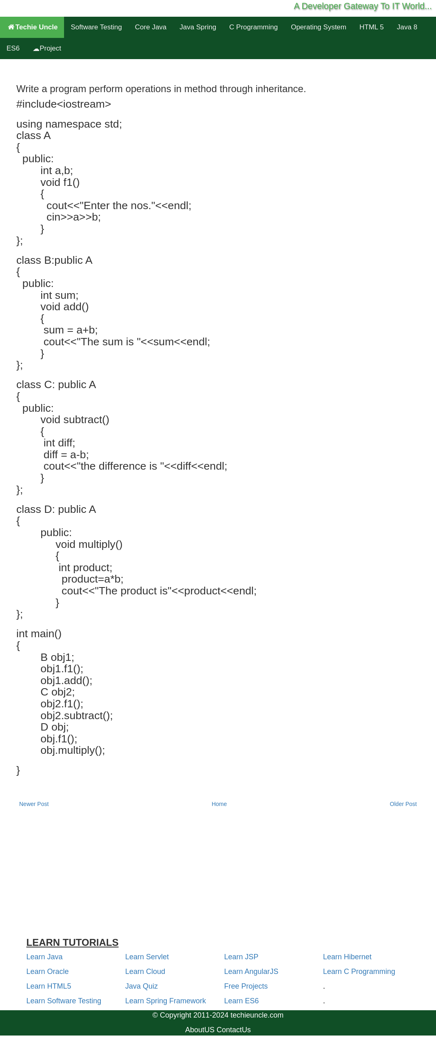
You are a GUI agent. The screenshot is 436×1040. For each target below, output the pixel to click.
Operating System (318, 27)
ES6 (13, 48)
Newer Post (34, 804)
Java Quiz (141, 986)
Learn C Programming (359, 971)
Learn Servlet (147, 957)
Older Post (403, 804)
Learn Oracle (48, 971)
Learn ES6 (241, 1001)
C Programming (253, 27)
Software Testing (96, 27)
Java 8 (407, 27)
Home (219, 804)
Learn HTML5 (49, 986)
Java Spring (197, 27)
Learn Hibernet (347, 957)
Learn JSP (241, 957)
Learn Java (45, 957)
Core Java (150, 27)
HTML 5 (371, 27)
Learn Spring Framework (165, 1001)
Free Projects (246, 986)
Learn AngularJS (251, 971)
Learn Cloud (145, 971)
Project (47, 48)
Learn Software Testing (64, 1001)
